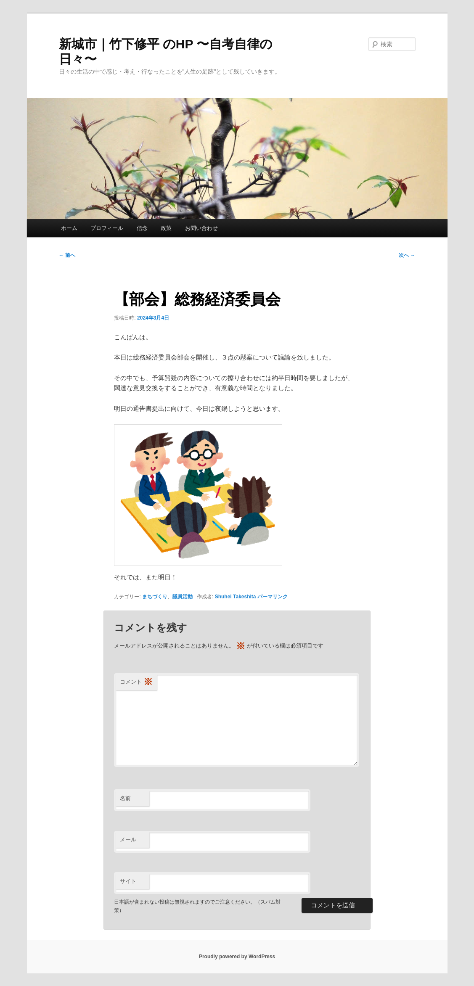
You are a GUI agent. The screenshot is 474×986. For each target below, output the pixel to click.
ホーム (69, 228)
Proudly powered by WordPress (237, 957)
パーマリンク (272, 597)
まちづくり (154, 597)
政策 (166, 228)
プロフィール (106, 228)
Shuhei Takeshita (235, 597)
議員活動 (182, 597)
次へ (407, 255)
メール (128, 839)
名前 (125, 798)
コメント (136, 682)
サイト (128, 881)
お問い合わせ (201, 228)
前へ (67, 255)
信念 (142, 228)
